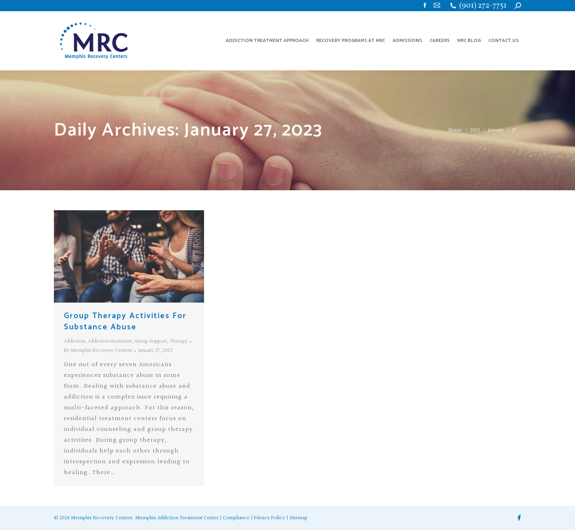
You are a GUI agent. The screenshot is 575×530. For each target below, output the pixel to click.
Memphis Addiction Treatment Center (176, 518)
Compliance (236, 518)
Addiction (74, 341)
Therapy (179, 341)
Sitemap (298, 518)
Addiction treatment (110, 341)
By (98, 351)
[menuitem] (267, 41)
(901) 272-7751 (483, 6)
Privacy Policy (269, 518)
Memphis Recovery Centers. (102, 518)
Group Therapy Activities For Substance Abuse (125, 321)
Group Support (151, 341)
